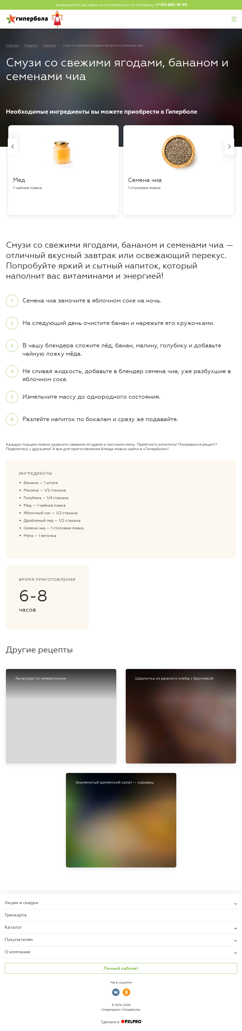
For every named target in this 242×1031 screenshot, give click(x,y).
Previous (12, 146)
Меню (234, 19)
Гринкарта (16, 914)
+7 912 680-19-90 (171, 4)
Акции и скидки (21, 902)
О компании (17, 951)
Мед (19, 180)
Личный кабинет (121, 968)
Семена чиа (145, 180)
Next (229, 146)
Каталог (13, 927)
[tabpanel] (63, 170)
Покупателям (19, 939)
